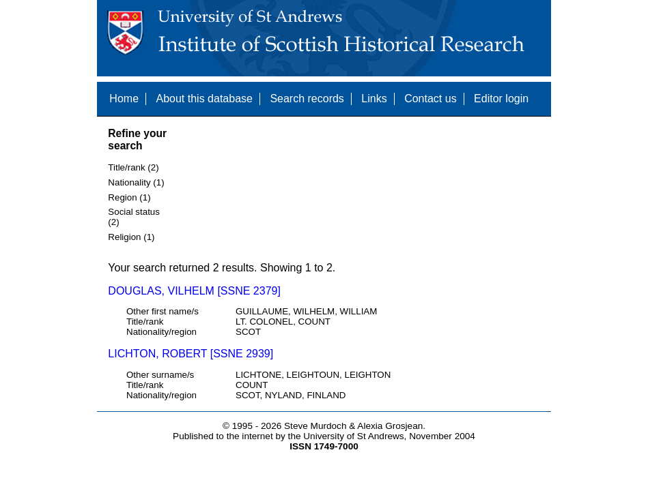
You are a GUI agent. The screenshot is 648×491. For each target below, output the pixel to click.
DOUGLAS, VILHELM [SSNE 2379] (194, 291)
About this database (204, 98)
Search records (307, 98)
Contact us (430, 98)
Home (124, 98)
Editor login (501, 98)
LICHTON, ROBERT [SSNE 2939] (190, 353)
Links (373, 98)
